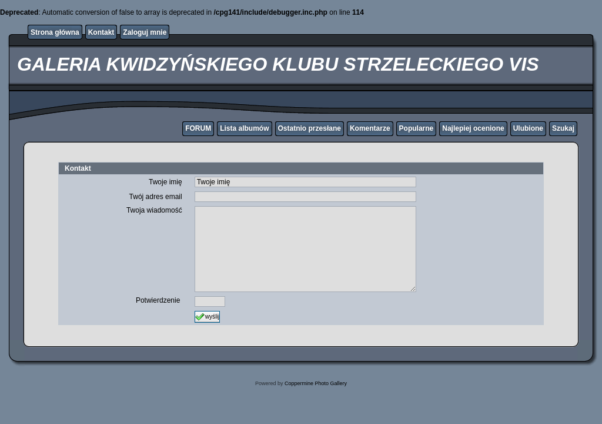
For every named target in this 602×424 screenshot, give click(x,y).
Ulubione (528, 128)
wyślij (207, 317)
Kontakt (101, 32)
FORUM (198, 128)
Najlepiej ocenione (473, 128)
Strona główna (55, 32)
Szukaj (563, 128)
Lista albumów (244, 128)
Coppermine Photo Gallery (316, 383)
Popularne (416, 128)
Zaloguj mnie (144, 32)
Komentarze (370, 128)
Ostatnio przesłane (309, 128)
